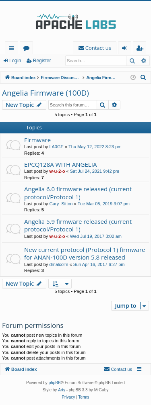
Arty (61, 390)
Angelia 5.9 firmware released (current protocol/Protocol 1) (78, 225)
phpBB (55, 382)
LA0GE (56, 146)
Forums (28, 49)
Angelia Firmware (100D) (45, 93)
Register (42, 60)
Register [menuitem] (141, 49)
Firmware (37, 140)
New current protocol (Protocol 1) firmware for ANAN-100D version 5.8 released (84, 253)
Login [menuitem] (126, 49)
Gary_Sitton (60, 203)
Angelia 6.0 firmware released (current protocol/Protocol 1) (78, 192)
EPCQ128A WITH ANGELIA (60, 164)
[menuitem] (94, 48)
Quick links (13, 49)
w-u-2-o (57, 171)
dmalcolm (58, 264)
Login (15, 60)
